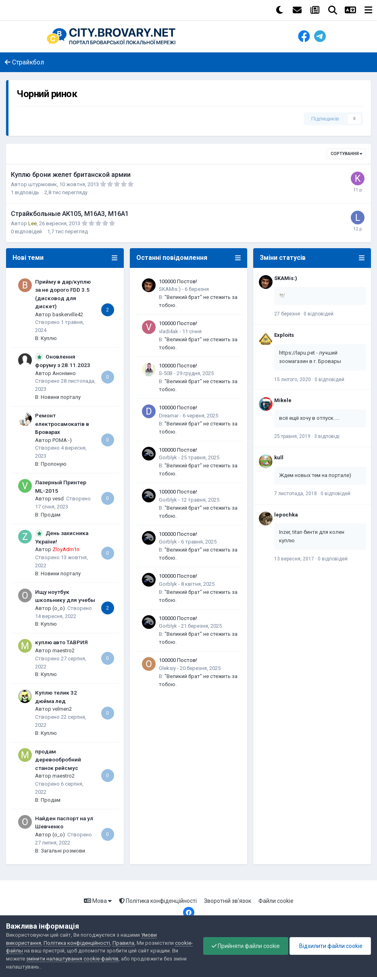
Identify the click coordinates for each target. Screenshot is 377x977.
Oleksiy (167, 668)
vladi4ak (168, 331)
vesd (58, 499)
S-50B (166, 373)
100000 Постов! (178, 281)
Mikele (283, 400)
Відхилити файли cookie (330, 946)
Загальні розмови (63, 851)
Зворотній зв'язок (227, 901)
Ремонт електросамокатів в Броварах (62, 423)
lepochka (286, 515)
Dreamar (169, 416)
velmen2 (62, 709)
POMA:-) (62, 440)
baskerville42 (67, 314)
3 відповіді (327, 436)
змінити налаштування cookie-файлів (72, 959)
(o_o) (58, 608)
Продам (50, 515)
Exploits (284, 335)
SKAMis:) (170, 289)
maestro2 (63, 650)
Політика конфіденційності (158, 901)
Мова (98, 901)
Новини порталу (61, 397)
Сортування (346, 153)
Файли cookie (276, 901)
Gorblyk (168, 457)
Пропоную (54, 464)
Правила (123, 943)
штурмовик (42, 184)
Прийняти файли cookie (246, 946)
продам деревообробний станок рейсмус (58, 759)
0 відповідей (318, 314)
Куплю (49, 338)
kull (278, 457)
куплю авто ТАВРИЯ (61, 642)
